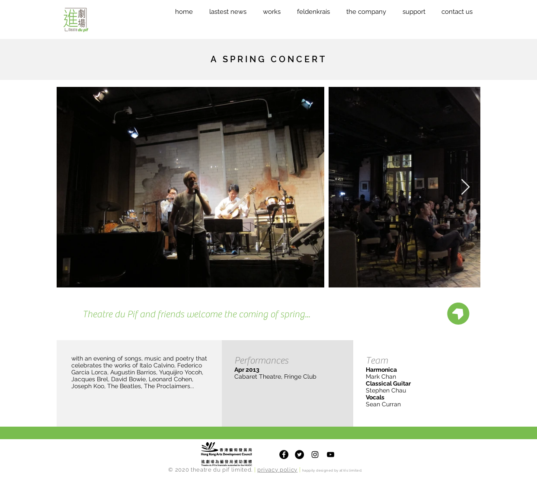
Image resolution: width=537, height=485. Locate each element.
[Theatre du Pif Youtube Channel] (330, 454)
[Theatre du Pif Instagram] (315, 454)
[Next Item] (465, 187)
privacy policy (277, 469)
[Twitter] (299, 454)
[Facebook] (283, 454)
